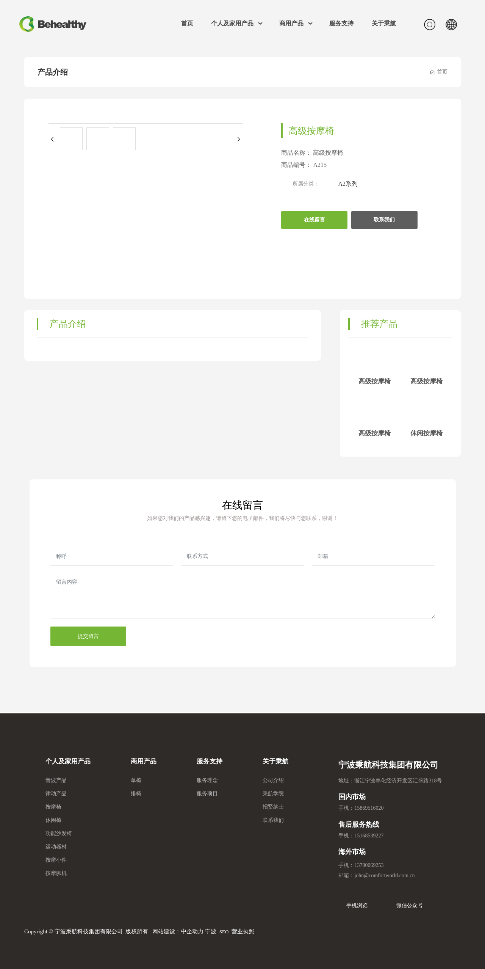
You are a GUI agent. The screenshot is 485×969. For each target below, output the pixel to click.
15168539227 (368, 836)
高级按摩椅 (374, 381)
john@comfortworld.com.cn (384, 875)
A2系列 (348, 184)
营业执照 (243, 931)
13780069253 (368, 865)
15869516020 (368, 808)
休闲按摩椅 (426, 433)
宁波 (210, 931)
